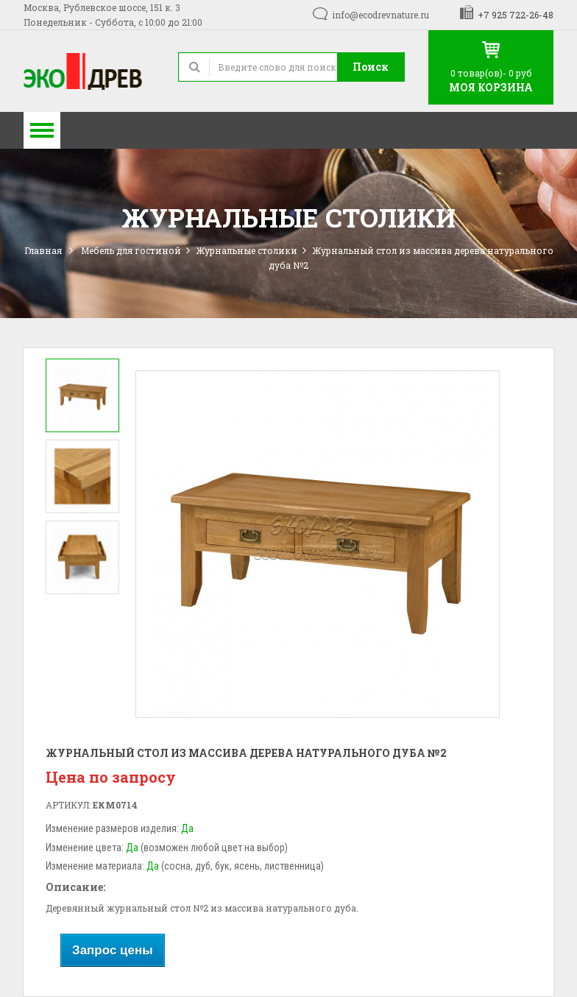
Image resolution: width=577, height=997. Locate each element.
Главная (43, 250)
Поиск (371, 67)
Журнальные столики (246, 250)
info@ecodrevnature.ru (380, 15)
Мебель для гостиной (131, 250)
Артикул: (68, 805)
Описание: (75, 887)
